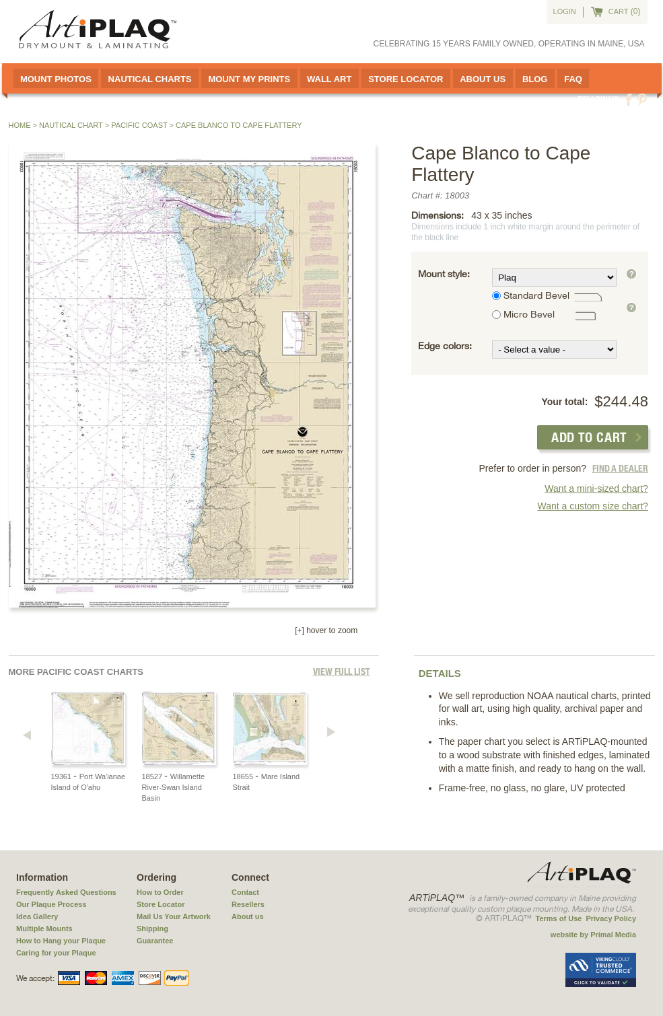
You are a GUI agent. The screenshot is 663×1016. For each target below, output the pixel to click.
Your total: (564, 401)
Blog (535, 79)
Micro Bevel (529, 314)
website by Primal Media (593, 935)
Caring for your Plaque (56, 953)
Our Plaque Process (51, 904)
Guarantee (155, 941)
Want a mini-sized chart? (596, 488)
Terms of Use (559, 918)
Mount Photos (56, 79)
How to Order (160, 892)
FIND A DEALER (620, 468)
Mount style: (444, 273)
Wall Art (329, 79)
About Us (482, 79)
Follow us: (599, 99)
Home (20, 125)
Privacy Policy (611, 918)
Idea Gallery (37, 916)
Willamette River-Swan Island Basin (173, 787)
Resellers (248, 904)
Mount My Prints (249, 79)
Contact (245, 892)
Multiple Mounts (44, 928)
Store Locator (405, 79)
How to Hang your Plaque (61, 941)
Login (564, 11)
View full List (341, 671)
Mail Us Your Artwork (174, 916)
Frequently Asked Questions (66, 892)
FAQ (573, 79)
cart (618, 11)
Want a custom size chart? (592, 506)
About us (248, 916)
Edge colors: (445, 345)
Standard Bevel (536, 295)
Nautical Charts (150, 79)
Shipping (152, 928)
